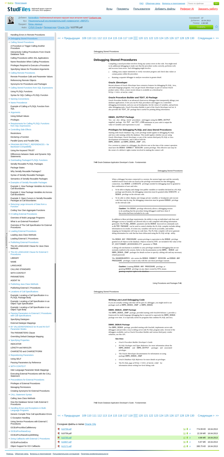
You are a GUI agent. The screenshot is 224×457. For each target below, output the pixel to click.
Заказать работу (208, 8)
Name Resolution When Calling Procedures (30, 62)
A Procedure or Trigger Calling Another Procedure (28, 47)
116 (120, 38)
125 (166, 38)
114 (110, 38)
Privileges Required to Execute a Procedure (30, 65)
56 (184, 442)
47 (184, 438)
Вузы (109, 8)
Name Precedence (19, 102)
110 (89, 38)
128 (182, 38)
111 (94, 38)
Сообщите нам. (95, 18)
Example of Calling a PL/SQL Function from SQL (30, 107)
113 (105, 38)
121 (146, 38)
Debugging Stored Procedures (24, 38)
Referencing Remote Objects (23, 80)
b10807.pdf (66, 442)
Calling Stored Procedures (22, 42)
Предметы (123, 8)
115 (115, 38)
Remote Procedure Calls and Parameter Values (32, 76)
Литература (50, 27)
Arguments (15, 112)
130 (192, 38)
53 (184, 433)
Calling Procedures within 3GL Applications (30, 58)
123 (156, 38)
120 (141, 38)
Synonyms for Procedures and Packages (29, 84)
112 (99, 38)
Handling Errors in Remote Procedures (28, 35)
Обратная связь (153, 3)
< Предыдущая (71, 38)
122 (151, 38)
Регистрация (21, 3)
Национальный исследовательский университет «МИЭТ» (58, 21)
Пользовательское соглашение (66, 454)
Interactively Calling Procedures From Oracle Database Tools (30, 53)
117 (125, 38)
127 (177, 38)
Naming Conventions (20, 99)
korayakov (33, 17)
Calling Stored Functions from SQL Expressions (32, 88)
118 (130, 38)
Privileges (15, 120)
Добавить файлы (165, 8)
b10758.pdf (66, 429)
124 (161, 38)
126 (171, 38)
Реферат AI (187, 8)
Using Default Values (20, 116)
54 (184, 429)
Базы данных (35, 24)
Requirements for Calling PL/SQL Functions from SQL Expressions (30, 124)
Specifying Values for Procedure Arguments (30, 69)
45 (184, 446)
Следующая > (206, 38)
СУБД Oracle (35, 27)
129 (187, 38)
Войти (10, 3)
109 (84, 38)
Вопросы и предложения (173, 3)
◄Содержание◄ (6, 82)
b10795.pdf (66, 438)
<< (59, 38)
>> (217, 38)
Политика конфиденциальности (94, 454)
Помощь (9, 454)
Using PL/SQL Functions (21, 91)
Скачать (201, 27)
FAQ (142, 3)
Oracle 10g (63, 27)
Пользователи (141, 8)
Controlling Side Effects (21, 129)
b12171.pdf (66, 446)
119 (135, 38)
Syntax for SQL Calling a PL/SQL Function (29, 95)
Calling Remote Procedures (23, 73)
